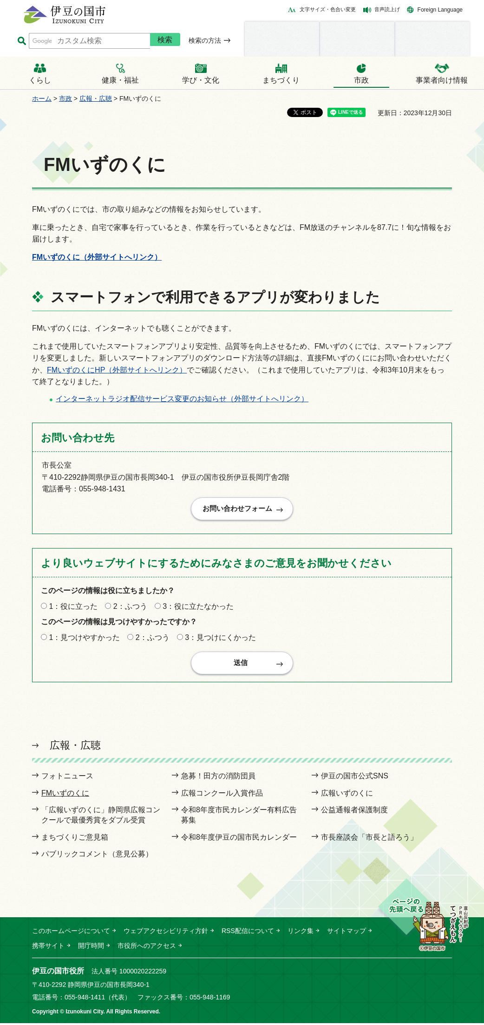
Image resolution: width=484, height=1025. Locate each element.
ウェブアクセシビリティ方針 (166, 932)
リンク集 (301, 932)
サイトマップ (346, 932)
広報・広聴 (95, 98)
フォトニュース (67, 778)
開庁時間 (91, 947)
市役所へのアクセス (147, 947)
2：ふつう (130, 607)
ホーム (42, 98)
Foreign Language (440, 10)
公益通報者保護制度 (354, 812)
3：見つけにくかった (220, 638)
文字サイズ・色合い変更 (328, 9)
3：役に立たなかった (198, 607)
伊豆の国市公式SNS (354, 778)
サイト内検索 (21, 41)
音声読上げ (387, 9)
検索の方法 (205, 40)
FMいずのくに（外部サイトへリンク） (97, 257)
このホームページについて (71, 932)
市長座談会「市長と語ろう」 (369, 839)
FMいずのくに (65, 794)
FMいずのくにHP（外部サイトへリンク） (117, 370)
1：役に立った (73, 607)
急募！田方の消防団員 (218, 778)
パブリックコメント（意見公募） (97, 856)
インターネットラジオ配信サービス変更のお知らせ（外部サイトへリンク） (182, 399)
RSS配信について (248, 932)
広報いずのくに (347, 794)
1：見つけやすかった (84, 638)
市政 (65, 98)
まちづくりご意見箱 (74, 839)
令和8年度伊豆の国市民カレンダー (239, 839)
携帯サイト (48, 947)
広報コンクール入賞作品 (222, 794)
